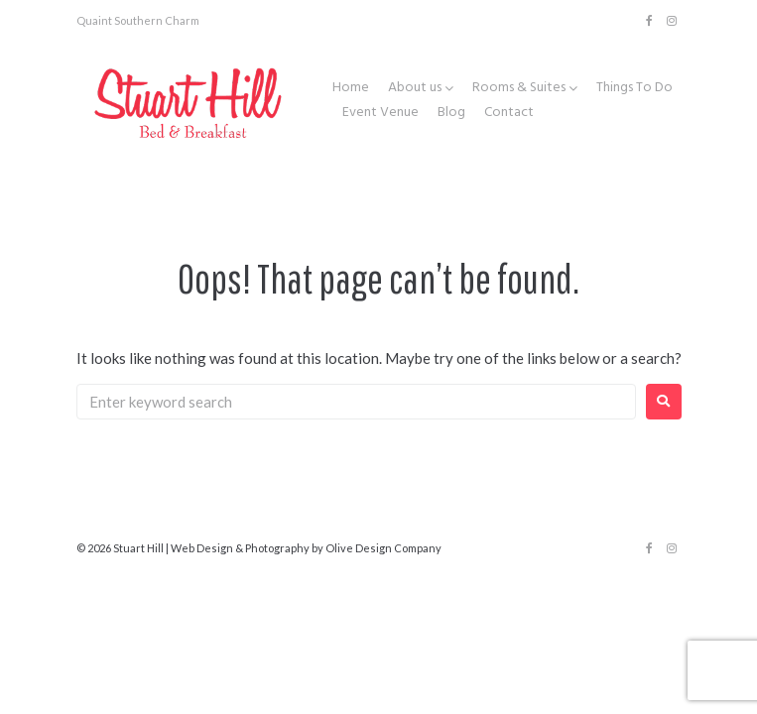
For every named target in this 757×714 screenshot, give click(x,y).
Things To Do (634, 88)
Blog (451, 113)
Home (350, 88)
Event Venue (380, 113)
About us (415, 88)
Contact (509, 113)
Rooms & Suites (519, 88)
